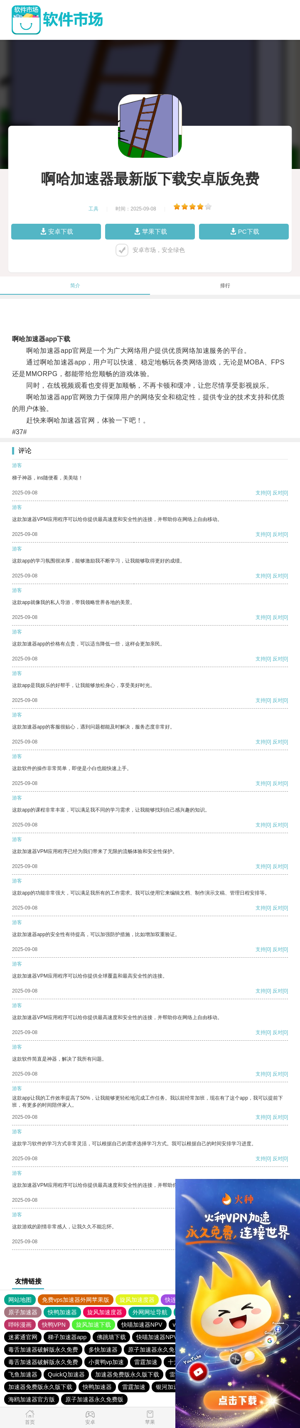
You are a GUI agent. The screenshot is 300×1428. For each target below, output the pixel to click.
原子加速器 (22, 1312)
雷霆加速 (145, 1362)
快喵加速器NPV (141, 1324)
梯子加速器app (67, 1337)
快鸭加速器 (62, 1312)
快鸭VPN (54, 1324)
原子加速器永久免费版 (157, 1349)
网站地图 (20, 1299)
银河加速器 (170, 1387)
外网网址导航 (150, 1312)
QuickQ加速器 (66, 1374)
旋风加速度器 (137, 1299)
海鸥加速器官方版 (31, 1399)
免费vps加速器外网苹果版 (75, 1299)
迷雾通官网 (22, 1337)
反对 (278, 493)
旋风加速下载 (93, 1324)
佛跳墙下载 (111, 1337)
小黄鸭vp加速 (106, 1362)
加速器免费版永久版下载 (127, 1374)
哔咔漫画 (20, 1324)
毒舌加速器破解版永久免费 (43, 1349)
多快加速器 (103, 1349)
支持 (261, 493)
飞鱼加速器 (22, 1374)
